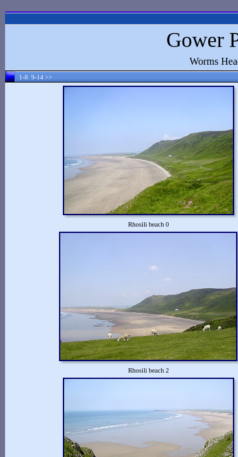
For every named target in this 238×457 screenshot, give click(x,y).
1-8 (23, 77)
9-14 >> (41, 77)
